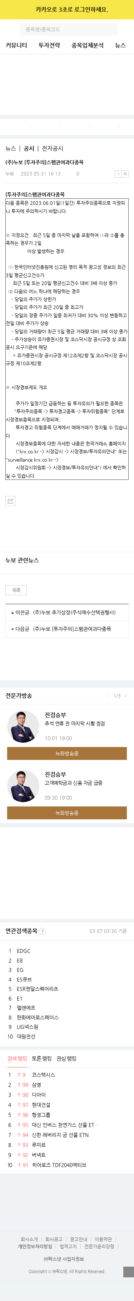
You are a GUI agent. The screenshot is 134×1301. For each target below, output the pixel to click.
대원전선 (26, 1036)
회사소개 (29, 1239)
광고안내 (78, 1239)
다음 (125, 696)
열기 (128, 1272)
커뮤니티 (16, 45)
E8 (20, 960)
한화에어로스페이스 (38, 1017)
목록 (16, 590)
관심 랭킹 (66, 1058)
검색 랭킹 (17, 1058)
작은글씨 (118, 174)
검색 (111, 29)
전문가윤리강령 (99, 1246)
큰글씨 (125, 174)
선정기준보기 (42, 931)
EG (20, 970)
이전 (108, 696)
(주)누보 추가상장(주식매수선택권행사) (74, 612)
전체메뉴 (127, 29)
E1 (20, 998)
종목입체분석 (87, 45)
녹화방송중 (67, 753)
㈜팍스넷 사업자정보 (64, 1259)
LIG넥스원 (27, 1027)
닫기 (124, 10)
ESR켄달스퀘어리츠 (37, 989)
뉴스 (120, 45)
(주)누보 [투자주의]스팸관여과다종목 (72, 628)
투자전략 (49, 45)
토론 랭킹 (41, 1058)
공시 (29, 148)
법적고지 (68, 1246)
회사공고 (54, 1239)
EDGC (23, 951)
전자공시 (52, 148)
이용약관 (103, 1239)
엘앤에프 (26, 1008)
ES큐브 (24, 979)
